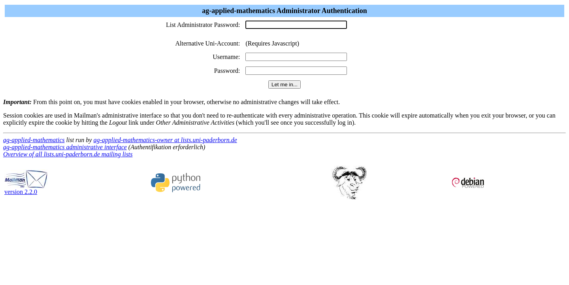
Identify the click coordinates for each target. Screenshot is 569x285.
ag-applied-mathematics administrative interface (65, 147)
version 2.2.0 (26, 189)
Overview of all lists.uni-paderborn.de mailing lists (68, 154)
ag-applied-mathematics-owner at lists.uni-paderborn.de (165, 140)
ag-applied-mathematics (34, 140)
